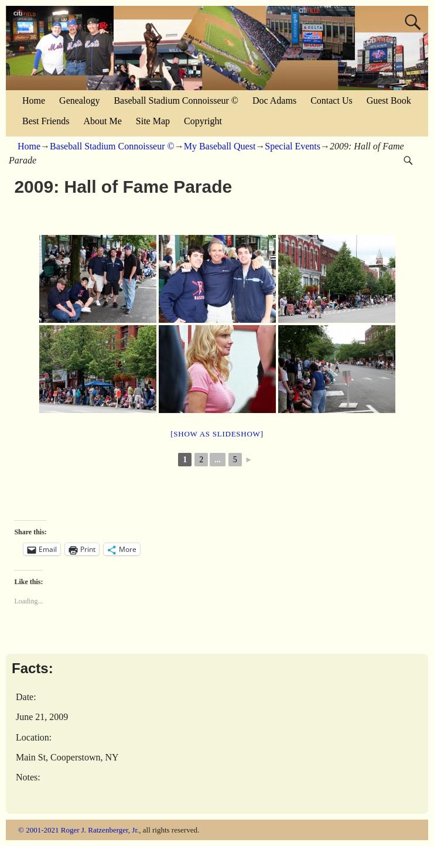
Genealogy (79, 100)
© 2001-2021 (38, 829)
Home (33, 100)
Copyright (203, 121)
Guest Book (389, 100)
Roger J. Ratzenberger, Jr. (100, 829)
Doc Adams (274, 100)
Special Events (292, 146)
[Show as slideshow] (216, 433)
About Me (102, 121)
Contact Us (331, 100)
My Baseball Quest (220, 146)
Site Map (153, 121)
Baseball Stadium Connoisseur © (176, 100)
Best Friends (45, 121)
